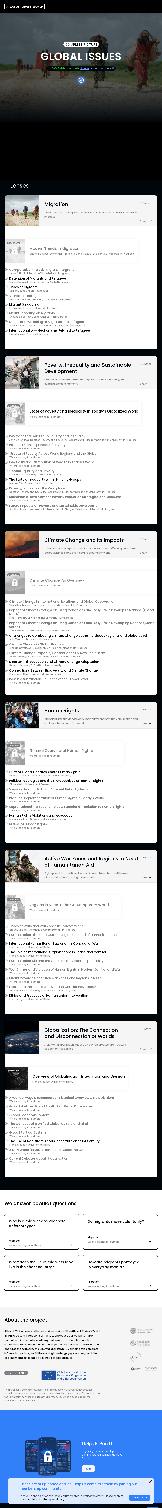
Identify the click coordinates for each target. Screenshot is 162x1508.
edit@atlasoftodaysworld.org (46, 1499)
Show (143, 221)
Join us (84, 68)
